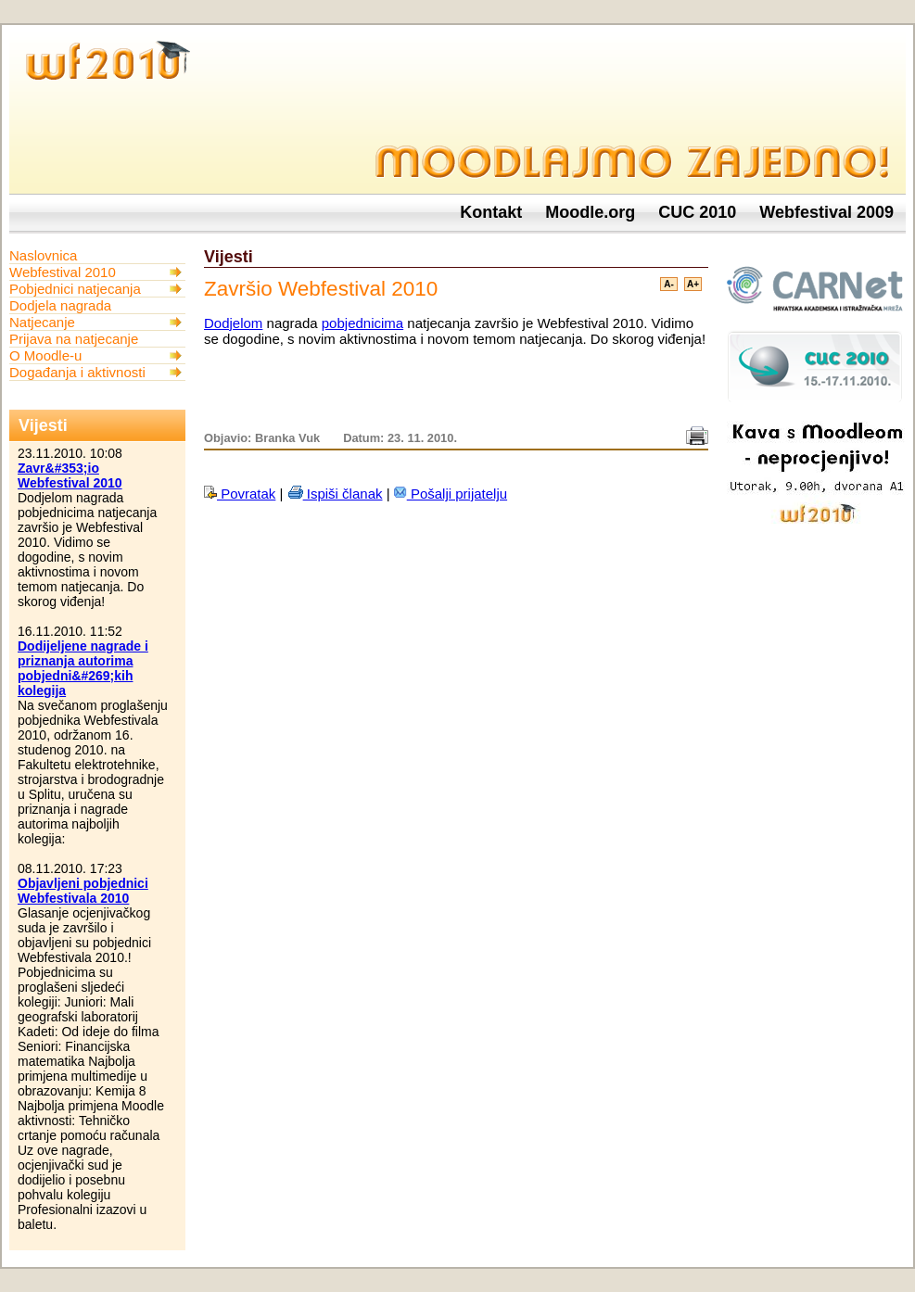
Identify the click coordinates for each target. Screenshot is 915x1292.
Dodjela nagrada (60, 305)
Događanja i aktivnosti (77, 372)
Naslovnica (43, 255)
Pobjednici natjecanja (75, 289)
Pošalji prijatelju (450, 493)
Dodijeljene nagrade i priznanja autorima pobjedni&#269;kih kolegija (83, 668)
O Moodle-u (45, 355)
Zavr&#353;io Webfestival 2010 (70, 475)
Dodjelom (233, 323)
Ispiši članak (335, 493)
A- (669, 284)
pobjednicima (362, 323)
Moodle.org (590, 212)
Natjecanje (42, 322)
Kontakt (491, 212)
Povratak (239, 493)
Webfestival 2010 (62, 272)
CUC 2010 (697, 212)
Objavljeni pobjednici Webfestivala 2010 (83, 891)
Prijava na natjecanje (73, 339)
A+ (693, 284)
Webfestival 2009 (826, 212)
